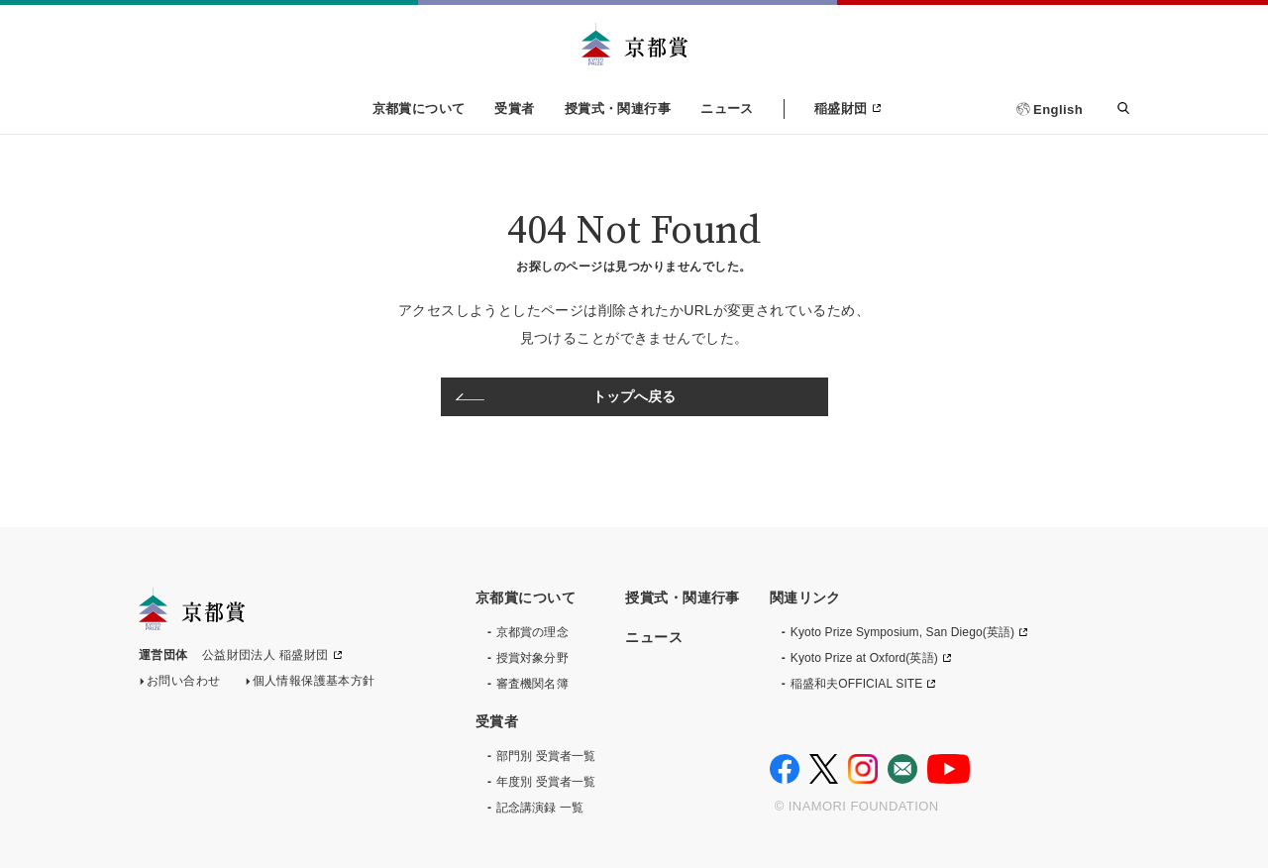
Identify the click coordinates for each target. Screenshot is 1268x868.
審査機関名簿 (532, 684)
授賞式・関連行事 (618, 108)
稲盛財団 (841, 108)
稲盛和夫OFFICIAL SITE (857, 684)
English (1058, 109)
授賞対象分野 (532, 658)
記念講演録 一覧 (539, 807)
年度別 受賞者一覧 (545, 782)
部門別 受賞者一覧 (545, 756)
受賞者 (514, 108)
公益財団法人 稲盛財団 (265, 659)
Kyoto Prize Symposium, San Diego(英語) (902, 632)
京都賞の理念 (532, 632)
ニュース (727, 108)
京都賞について (419, 108)
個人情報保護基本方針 (314, 685)
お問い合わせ (184, 685)
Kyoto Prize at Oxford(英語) (864, 658)
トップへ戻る (634, 396)
